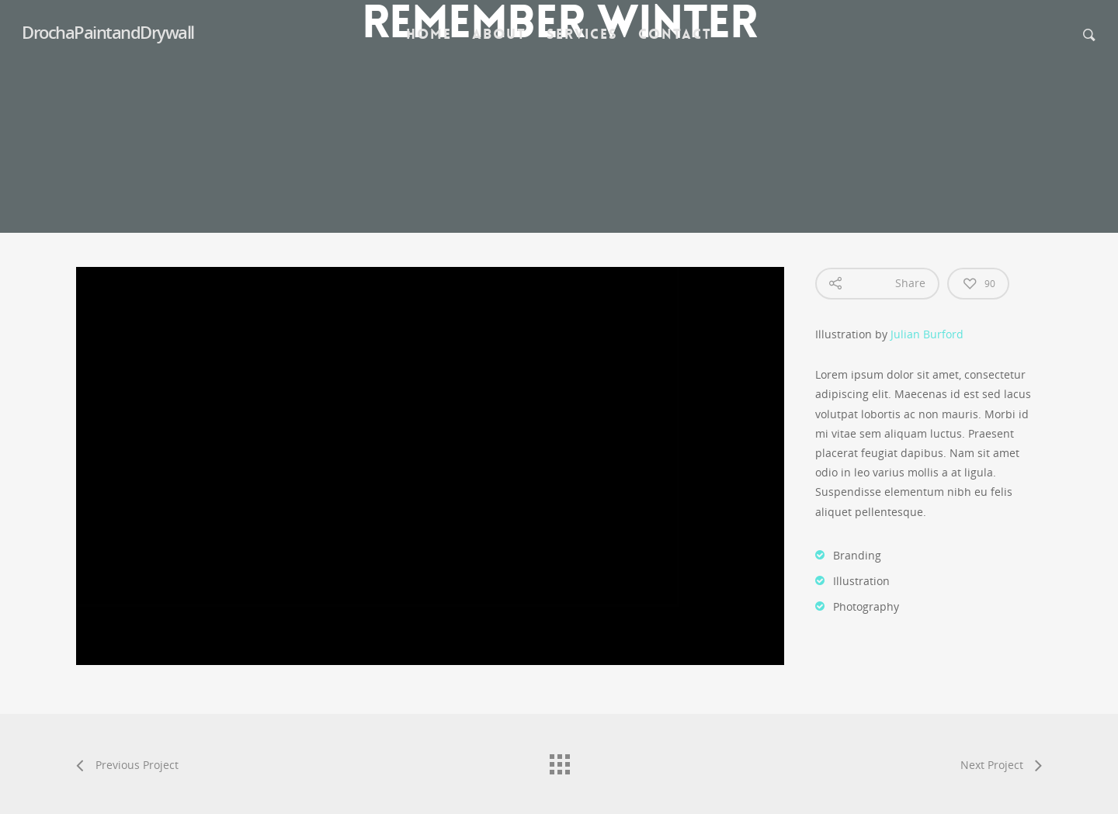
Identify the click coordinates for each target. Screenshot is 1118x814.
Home (429, 34)
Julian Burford (927, 334)
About (499, 34)
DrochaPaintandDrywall (108, 31)
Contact (675, 34)
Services (582, 34)
